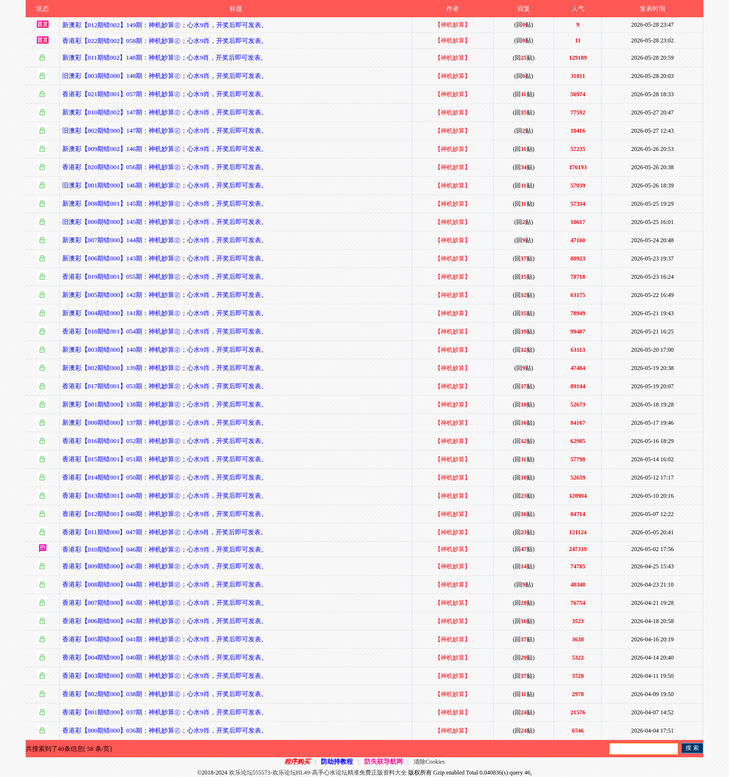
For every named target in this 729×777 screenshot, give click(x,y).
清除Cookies (429, 761)
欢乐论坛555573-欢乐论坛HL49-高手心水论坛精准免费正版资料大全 (318, 772)
